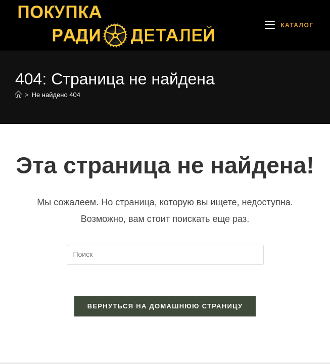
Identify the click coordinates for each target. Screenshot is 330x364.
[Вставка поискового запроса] (165, 255)
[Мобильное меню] (289, 25)
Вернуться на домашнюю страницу (165, 306)
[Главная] (18, 95)
